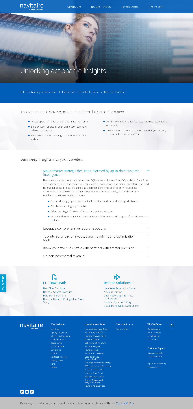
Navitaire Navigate (92, 346)
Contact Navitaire (154, 356)
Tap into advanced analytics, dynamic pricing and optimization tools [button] (96, 238)
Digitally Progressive (59, 332)
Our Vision (55, 353)
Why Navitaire (74, 6)
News (53, 364)
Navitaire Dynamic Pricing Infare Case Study (63, 301)
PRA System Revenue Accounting (98, 366)
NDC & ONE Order (58, 346)
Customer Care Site (155, 353)
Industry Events (57, 360)
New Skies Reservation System (120, 288)
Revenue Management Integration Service (94, 381)
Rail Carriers (152, 339)
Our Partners (56, 350)
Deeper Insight (56, 343)
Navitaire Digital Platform (95, 332)
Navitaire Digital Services (95, 386)
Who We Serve (156, 6)
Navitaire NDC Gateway (94, 353)
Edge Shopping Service (94, 376)
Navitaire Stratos (129, 6)
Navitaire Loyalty (92, 350)
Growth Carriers (153, 336)
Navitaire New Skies (101, 6)
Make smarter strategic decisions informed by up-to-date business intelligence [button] (96, 172)
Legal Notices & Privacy (156, 363)
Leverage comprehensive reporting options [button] (96, 228)
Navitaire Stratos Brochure (57, 291)
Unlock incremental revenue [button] (96, 256)
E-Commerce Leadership (60, 336)
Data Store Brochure (54, 295)
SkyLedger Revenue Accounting (121, 305)
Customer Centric (58, 339)
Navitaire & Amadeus (59, 357)
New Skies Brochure (54, 288)
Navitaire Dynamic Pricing (117, 302)
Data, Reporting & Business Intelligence (118, 297)
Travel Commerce (92, 339)
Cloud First (55, 329)
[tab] (96, 172)
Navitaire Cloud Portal (94, 373)
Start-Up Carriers (154, 332)
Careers (54, 367)
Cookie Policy (125, 403)
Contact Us (3, 283)
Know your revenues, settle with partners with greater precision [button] (96, 248)
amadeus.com (153, 367)
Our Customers (153, 329)
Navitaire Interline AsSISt (94, 369)
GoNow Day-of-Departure (95, 343)
